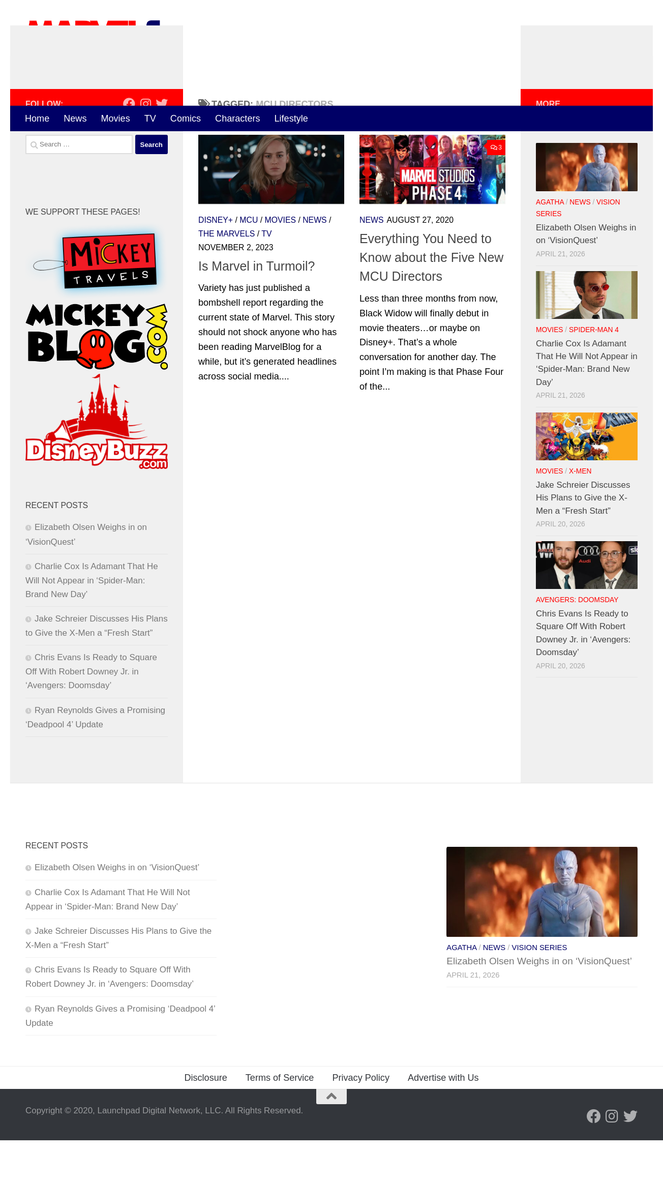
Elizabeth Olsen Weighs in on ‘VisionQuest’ (117, 909)
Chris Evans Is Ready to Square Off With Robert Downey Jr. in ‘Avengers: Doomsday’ (91, 713)
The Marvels (226, 276)
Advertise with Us (443, 1119)
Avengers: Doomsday (577, 642)
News (75, 118)
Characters (237, 118)
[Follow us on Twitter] (162, 146)
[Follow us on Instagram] (145, 146)
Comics (185, 118)
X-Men (580, 513)
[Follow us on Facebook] (129, 146)
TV (150, 118)
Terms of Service (280, 1119)
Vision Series (539, 989)
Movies (115, 118)
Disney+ (215, 262)
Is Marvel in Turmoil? (256, 308)
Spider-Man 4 (594, 371)
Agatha (550, 244)
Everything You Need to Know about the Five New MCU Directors (431, 299)
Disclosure (205, 1119)
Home (37, 118)
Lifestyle (291, 118)
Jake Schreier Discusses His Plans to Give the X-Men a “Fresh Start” (583, 539)
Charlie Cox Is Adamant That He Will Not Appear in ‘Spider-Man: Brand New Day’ (91, 622)
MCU (248, 262)
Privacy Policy (360, 1119)
